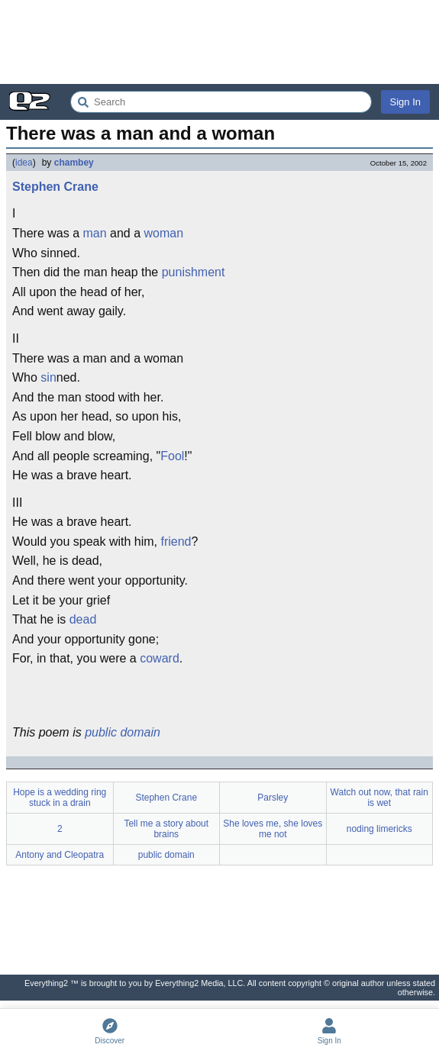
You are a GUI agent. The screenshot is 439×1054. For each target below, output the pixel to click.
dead (83, 619)
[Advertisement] (219, 42)
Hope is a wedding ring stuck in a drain (59, 797)
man (94, 233)
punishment (193, 272)
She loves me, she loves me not (272, 829)
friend (175, 541)
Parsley (272, 797)
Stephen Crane (55, 186)
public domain (122, 732)
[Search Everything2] (221, 102)
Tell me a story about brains (166, 829)
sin (48, 377)
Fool (172, 456)
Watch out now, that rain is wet (379, 797)
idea (24, 162)
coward (159, 658)
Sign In (405, 102)
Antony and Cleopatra (59, 854)
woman (164, 233)
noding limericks (379, 829)
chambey (74, 162)
